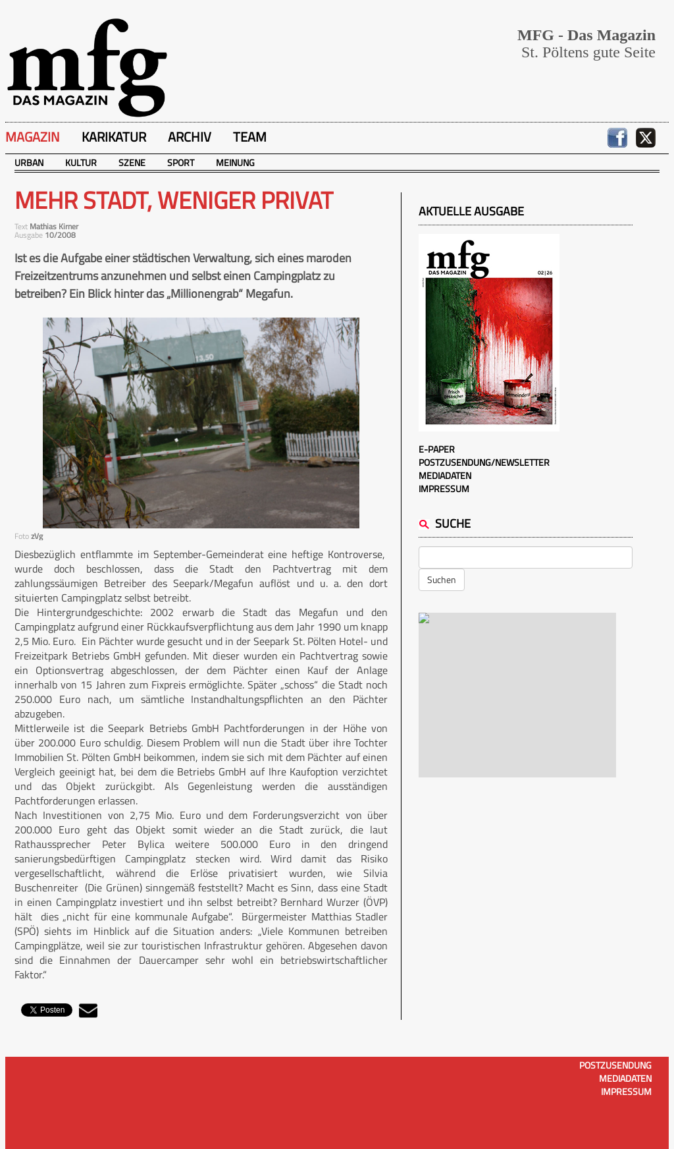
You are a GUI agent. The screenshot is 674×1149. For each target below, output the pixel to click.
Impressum (444, 488)
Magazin (32, 136)
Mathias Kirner (54, 226)
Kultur (81, 162)
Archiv (189, 136)
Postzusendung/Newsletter (484, 462)
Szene (131, 162)
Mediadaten (445, 475)
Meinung (235, 162)
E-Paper (437, 449)
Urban (28, 162)
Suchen (441, 579)
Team (250, 136)
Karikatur (114, 136)
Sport (180, 162)
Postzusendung (615, 1065)
